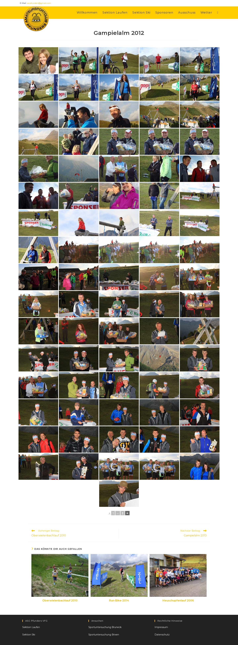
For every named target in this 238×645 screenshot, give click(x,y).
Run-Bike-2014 (119, 600)
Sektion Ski (28, 634)
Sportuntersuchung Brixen (103, 634)
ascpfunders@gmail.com (39, 3)
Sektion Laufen (31, 627)
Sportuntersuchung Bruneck (104, 627)
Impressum (161, 627)
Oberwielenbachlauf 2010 (60, 600)
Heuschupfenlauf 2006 (178, 600)
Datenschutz (162, 634)
